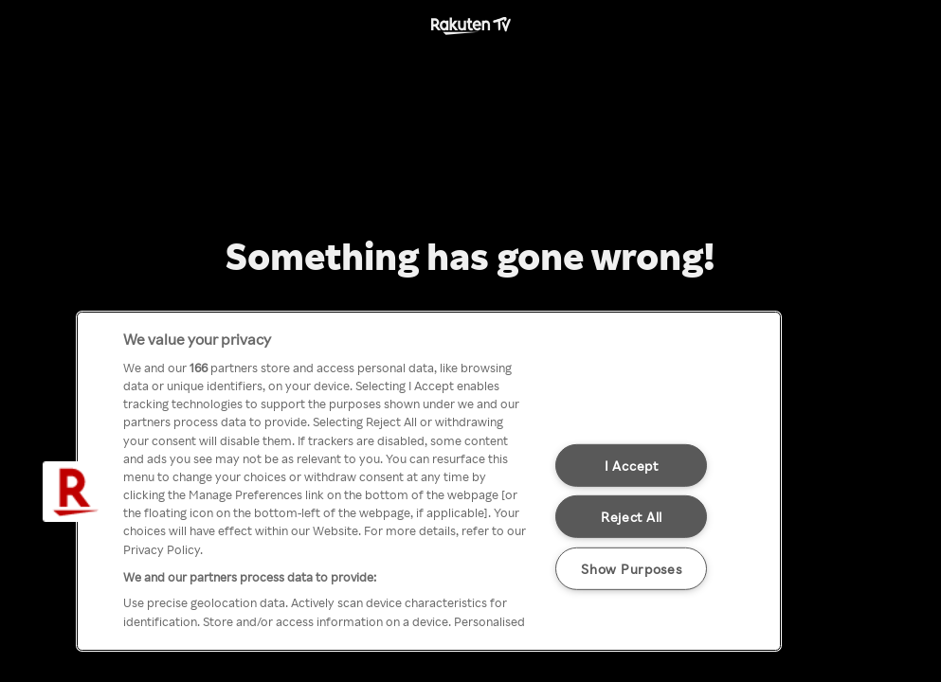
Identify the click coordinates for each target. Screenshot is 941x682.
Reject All (631, 516)
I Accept (632, 465)
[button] (73, 491)
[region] (429, 481)
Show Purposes (631, 568)
